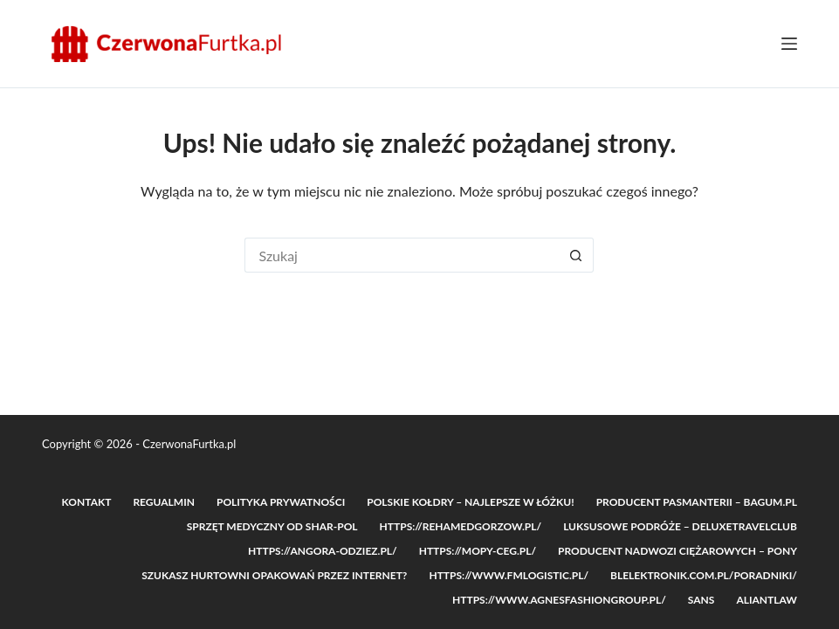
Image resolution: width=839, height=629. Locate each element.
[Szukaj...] (401, 255)
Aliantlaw (766, 599)
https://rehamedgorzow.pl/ (461, 526)
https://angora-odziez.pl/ (322, 550)
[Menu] (789, 44)
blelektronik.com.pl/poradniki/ (703, 575)
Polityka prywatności (281, 501)
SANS (701, 599)
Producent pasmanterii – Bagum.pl (696, 501)
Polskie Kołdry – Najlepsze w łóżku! (470, 501)
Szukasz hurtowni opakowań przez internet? (274, 575)
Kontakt (87, 501)
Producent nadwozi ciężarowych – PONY (677, 550)
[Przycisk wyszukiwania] (576, 255)
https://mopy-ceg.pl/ (477, 550)
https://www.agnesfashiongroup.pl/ (559, 599)
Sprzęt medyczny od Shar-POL (272, 526)
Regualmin (164, 501)
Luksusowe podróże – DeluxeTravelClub (680, 526)
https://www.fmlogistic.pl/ (508, 575)
